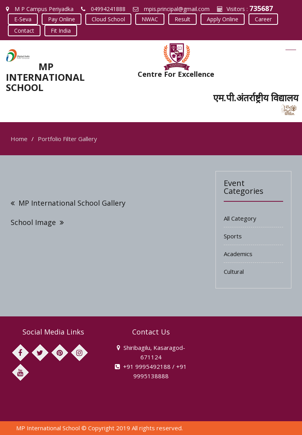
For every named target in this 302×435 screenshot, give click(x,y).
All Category (240, 218)
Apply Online (222, 19)
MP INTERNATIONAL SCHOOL (45, 77)
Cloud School (108, 19)
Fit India (61, 30)
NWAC (150, 19)
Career (263, 19)
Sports (233, 236)
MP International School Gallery (71, 203)
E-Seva (22, 19)
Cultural (234, 271)
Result (182, 19)
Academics (238, 254)
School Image (33, 222)
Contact (24, 30)
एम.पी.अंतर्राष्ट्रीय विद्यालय (255, 97)
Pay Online (61, 19)
